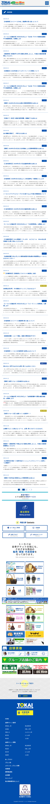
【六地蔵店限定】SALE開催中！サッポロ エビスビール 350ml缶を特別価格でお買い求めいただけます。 (24, 240)
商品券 (7, 738)
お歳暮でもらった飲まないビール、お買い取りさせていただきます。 (23, 428)
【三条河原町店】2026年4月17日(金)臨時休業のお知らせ (20, 163)
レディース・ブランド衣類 (12, 765)
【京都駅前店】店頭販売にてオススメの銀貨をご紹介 (19, 273)
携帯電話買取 (8, 772)
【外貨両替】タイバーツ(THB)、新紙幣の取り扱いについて (20, 21)
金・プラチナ (8, 759)
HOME (7, 718)
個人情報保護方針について (12, 781)
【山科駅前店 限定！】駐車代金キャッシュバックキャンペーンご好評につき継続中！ (24, 462)
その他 (27, 738)
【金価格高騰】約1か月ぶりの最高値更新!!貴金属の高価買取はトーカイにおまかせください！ (25, 257)
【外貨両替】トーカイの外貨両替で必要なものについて (19, 351)
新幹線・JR (8, 726)
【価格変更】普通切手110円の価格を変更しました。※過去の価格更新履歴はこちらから (24, 55)
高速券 (7, 755)
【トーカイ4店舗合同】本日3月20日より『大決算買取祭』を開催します (24, 224)
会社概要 (7, 775)
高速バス (7, 732)
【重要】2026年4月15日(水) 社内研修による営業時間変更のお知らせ (23, 148)
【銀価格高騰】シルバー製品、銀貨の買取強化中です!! (19, 336)
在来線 (7, 729)
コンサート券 (28, 732)
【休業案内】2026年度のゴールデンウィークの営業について (21, 71)
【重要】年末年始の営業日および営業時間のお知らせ (19, 478)
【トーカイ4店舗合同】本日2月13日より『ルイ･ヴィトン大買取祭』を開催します (24, 304)
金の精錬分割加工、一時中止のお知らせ (15, 133)
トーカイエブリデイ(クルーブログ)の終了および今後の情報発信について (24, 194)
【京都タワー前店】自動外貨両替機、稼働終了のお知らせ (20, 118)
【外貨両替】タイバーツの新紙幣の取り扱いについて (19, 320)
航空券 (7, 735)
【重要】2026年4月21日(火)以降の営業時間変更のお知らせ (20, 103)
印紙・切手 (28, 729)
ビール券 (27, 735)
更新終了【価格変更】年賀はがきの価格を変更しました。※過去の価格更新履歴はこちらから (24, 445)
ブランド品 (8, 762)
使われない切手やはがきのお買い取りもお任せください (19, 366)
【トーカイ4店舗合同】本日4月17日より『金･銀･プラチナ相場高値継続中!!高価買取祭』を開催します (24, 87)
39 (26, 489)
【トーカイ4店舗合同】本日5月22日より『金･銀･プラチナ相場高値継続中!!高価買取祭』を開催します (24, 37)
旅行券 (7, 751)
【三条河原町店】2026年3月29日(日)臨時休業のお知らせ (20, 209)
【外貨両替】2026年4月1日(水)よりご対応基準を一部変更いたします (23, 178)
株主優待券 (28, 726)
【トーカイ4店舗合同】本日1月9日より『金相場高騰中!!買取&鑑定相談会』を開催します (24, 397)
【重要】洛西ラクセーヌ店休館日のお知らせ (16, 381)
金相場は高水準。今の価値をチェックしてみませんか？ (19, 288)
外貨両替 (7, 768)
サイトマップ (8, 778)
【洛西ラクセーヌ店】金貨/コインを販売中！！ (17, 413)
